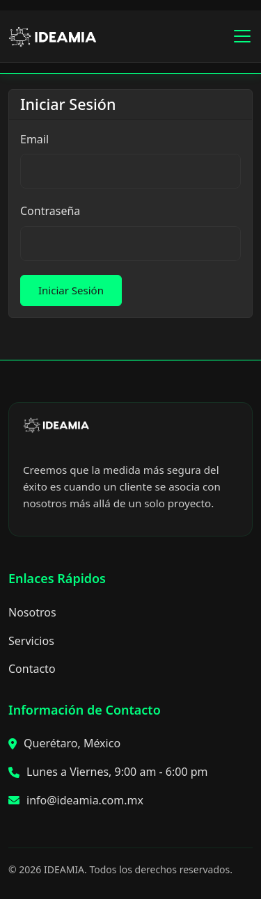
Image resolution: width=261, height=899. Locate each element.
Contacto (32, 668)
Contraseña (50, 210)
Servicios (31, 641)
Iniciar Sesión (71, 290)
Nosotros (32, 612)
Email (34, 139)
